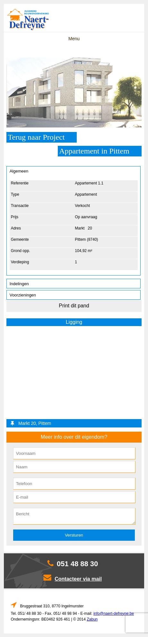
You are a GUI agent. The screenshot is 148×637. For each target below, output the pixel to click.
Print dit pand (74, 305)
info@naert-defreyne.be (113, 613)
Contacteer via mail (78, 579)
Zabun (92, 619)
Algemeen (19, 171)
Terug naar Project (36, 137)
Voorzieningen (23, 295)
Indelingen (19, 283)
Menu (74, 38)
